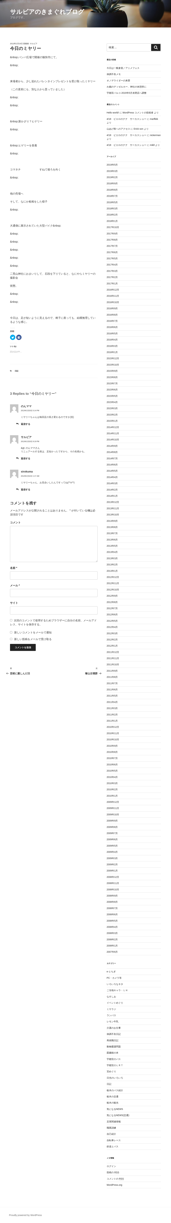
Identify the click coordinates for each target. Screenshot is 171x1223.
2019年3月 (112, 171)
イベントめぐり (115, 1002)
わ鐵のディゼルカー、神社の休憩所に (126, 86)
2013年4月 (112, 552)
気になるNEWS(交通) (118, 1115)
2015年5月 (112, 396)
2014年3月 (112, 483)
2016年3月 (112, 346)
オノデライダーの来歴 (118, 80)
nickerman (155, 135)
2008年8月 (112, 902)
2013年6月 (112, 539)
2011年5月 (112, 695)
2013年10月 (113, 514)
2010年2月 (112, 789)
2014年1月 (112, 496)
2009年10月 (113, 814)
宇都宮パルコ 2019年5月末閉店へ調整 (127, 93)
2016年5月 (112, 333)
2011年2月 (112, 714)
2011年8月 (112, 677)
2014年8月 (112, 452)
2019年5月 (112, 164)
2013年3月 (112, 558)
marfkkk (154, 119)
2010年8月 (112, 752)
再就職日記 (112, 1040)
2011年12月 (113, 652)
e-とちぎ (111, 971)
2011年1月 (112, 720)
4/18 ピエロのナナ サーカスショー (126, 119)
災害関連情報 (114, 1121)
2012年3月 (112, 633)
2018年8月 (112, 189)
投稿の (113, 1172)
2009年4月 (112, 852)
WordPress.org (114, 1185)
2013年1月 (112, 571)
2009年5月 (112, 845)
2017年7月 (112, 246)
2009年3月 (112, 858)
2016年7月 (112, 321)
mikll (152, 145)
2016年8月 (112, 314)
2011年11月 (113, 658)
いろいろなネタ (115, 984)
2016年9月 (112, 308)
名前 (13, 568)
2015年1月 (112, 421)
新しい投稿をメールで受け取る (33, 639)
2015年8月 (112, 377)
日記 (16, 371)
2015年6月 (112, 389)
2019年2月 (112, 177)
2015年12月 (113, 358)
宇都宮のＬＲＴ (115, 1065)
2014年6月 (112, 464)
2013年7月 (112, 533)
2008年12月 (113, 877)
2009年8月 (112, 827)
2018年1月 (112, 221)
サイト (14, 602)
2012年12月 (113, 577)
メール (15, 585)
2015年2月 (112, 414)
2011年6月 (112, 689)
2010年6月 (112, 764)
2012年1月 (112, 645)
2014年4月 (112, 477)
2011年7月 (112, 683)
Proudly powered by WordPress (25, 1215)
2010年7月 (112, 758)
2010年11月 (113, 733)
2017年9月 (112, 233)
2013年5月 (112, 546)
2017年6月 (112, 252)
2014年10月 (113, 439)
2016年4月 (112, 339)
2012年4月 (112, 627)
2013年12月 (113, 502)
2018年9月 (112, 183)
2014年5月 (112, 470)
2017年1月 (112, 283)
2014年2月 (112, 489)
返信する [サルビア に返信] (25, 458)
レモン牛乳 (112, 1021)
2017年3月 (112, 271)
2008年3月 (112, 933)
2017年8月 (112, 239)
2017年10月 (113, 227)
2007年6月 (112, 951)
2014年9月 (112, 446)
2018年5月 (112, 202)
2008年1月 (112, 945)
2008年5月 (112, 920)
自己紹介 (111, 1134)
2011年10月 (113, 664)
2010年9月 (112, 745)
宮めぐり (111, 1071)
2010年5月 (112, 770)
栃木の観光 (112, 1102)
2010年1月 (112, 795)
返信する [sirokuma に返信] (25, 489)
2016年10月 (113, 302)
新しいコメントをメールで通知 (33, 632)
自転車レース (114, 1140)
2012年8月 (112, 602)
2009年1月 (112, 870)
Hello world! (113, 112)
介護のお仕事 (114, 1028)
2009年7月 (112, 833)
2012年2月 (112, 639)
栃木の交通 (112, 1096)
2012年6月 (112, 614)
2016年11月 (113, 296)
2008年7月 (112, 908)
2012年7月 (112, 608)
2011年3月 (112, 708)
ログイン (111, 1166)
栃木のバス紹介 (115, 1090)
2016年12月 (113, 289)
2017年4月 (112, 264)
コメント (15, 522)
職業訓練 (111, 1127)
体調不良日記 (114, 1034)
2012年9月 (112, 595)
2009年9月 (112, 820)
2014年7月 (112, 458)
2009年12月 (113, 802)
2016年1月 (112, 352)
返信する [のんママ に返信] (25, 424)
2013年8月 (112, 527)
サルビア (33, 44)
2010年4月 (112, 777)
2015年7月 (112, 383)
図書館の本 (112, 1052)
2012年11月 (113, 583)
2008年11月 (113, 883)
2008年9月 (112, 895)
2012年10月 (113, 589)
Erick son (138, 128)
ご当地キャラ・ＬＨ (117, 990)
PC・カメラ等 (114, 978)
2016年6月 (112, 327)
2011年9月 (112, 670)
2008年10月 (113, 889)
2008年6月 (112, 914)
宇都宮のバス (114, 1059)
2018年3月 (112, 208)
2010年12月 (113, 727)
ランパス (111, 1015)
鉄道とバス (112, 1146)
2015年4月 (112, 402)
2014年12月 (113, 427)
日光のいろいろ (115, 1077)
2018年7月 (112, 196)
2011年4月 (112, 702)
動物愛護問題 (114, 1046)
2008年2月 (112, 939)
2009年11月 (113, 808)
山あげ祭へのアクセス (118, 128)
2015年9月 (112, 371)
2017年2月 (112, 277)
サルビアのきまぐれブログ (47, 11)
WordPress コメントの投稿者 (137, 112)
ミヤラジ (111, 1009)
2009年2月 (112, 864)
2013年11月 (113, 508)
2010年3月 (112, 783)
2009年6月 (112, 839)
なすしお (111, 996)
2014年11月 (113, 433)
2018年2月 (112, 214)
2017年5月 (112, 258)
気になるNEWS (115, 1109)
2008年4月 (112, 927)
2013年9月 (112, 521)
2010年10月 (113, 739)
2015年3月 (112, 408)
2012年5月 (112, 621)
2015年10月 (113, 364)
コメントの (115, 1178)
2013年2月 (112, 564)
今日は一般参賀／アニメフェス (123, 68)
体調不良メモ (114, 74)
